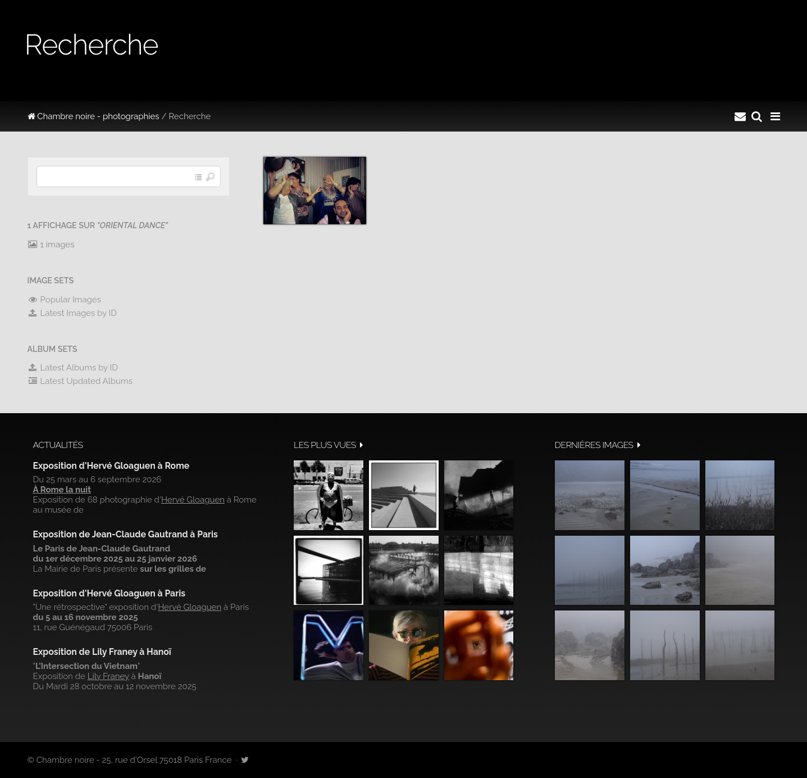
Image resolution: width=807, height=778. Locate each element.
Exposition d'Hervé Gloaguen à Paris (109, 593)
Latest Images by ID (72, 313)
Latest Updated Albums (80, 381)
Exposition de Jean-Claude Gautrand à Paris (125, 534)
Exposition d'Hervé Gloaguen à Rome (111, 465)
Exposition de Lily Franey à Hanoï (102, 651)
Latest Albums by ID (73, 368)
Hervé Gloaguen (193, 500)
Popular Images (64, 300)
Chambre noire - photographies (93, 116)
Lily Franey (108, 676)
